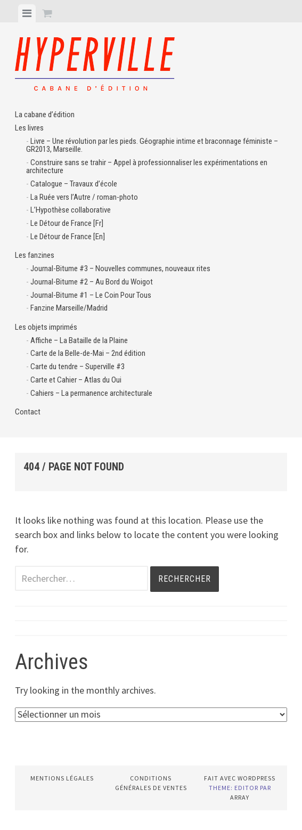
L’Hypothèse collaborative (70, 210)
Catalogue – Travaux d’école (73, 184)
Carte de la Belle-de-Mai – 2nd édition (87, 353)
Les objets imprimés (46, 327)
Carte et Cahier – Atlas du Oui (75, 380)
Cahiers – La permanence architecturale (91, 393)
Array (239, 797)
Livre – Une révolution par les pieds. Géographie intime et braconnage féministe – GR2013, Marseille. (152, 145)
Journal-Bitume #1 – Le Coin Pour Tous (90, 295)
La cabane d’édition (45, 114)
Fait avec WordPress (239, 778)
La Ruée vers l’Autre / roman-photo (84, 197)
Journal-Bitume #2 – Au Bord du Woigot (91, 282)
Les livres (29, 128)
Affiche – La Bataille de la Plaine (79, 340)
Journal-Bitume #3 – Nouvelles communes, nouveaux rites (120, 268)
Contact (27, 412)
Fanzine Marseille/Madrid (69, 308)
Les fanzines (34, 255)
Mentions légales (62, 778)
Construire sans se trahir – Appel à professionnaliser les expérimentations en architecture (146, 166)
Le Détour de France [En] (67, 236)
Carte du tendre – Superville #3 (77, 366)
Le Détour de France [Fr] (66, 223)
